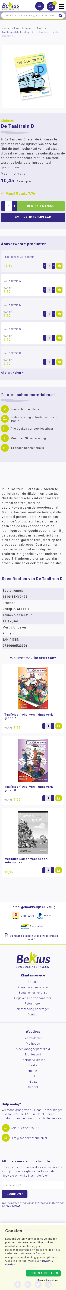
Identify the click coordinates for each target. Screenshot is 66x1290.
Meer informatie (13, 173)
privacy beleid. (11, 1206)
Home (5, 28)
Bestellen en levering (33, 992)
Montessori (33, 1054)
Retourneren (33, 1003)
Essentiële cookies (47, 1280)
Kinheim (7, 121)
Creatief (33, 1065)
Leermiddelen (23, 28)
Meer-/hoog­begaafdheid (33, 1049)
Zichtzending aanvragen (33, 1009)
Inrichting (33, 1070)
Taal (39, 28)
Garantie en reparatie (33, 987)
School (33, 1087)
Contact (33, 1014)
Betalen (33, 981)
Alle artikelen (13, 372)
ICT (33, 1076)
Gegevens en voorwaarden (33, 998)
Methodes (33, 1043)
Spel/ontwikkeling (33, 1060)
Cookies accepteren (43, 1273)
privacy (46, 1260)
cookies (10, 1264)
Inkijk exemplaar (33, 217)
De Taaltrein (42, 32)
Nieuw (33, 1081)
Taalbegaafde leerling (16, 32)
